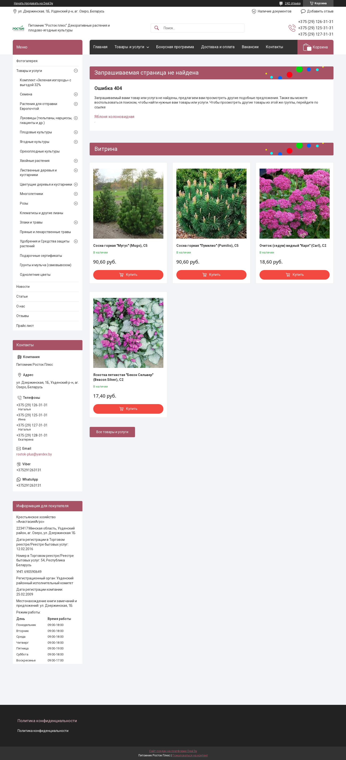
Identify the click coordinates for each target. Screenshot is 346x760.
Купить (131, 275)
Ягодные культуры (34, 142)
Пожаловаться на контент (190, 755)
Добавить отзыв (320, 11)
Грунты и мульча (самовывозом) (45, 265)
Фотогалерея (26, 61)
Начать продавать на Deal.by (33, 3)
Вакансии (250, 47)
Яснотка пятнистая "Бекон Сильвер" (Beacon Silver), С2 (123, 377)
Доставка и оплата (218, 47)
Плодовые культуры (36, 132)
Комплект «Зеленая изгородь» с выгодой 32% (45, 82)
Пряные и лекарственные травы (45, 232)
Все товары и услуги (112, 432)
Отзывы (22, 316)
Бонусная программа (175, 47)
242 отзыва (293, 3)
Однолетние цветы (35, 275)
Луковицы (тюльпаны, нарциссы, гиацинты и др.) (46, 120)
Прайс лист (25, 326)
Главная (100, 47)
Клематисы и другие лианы (41, 213)
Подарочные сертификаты (41, 256)
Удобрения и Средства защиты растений (44, 243)
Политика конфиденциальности (43, 731)
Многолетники (31, 194)
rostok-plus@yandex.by (34, 454)
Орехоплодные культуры (40, 151)
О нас (20, 306)
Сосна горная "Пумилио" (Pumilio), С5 (207, 245)
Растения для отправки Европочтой (38, 106)
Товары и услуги (129, 47)
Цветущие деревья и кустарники (46, 184)
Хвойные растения (34, 161)
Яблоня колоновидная (114, 116)
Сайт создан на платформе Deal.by (173, 751)
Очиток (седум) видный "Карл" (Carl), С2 (293, 245)
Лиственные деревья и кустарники (38, 172)
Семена (26, 94)
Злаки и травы (31, 222)
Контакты (274, 47)
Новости (23, 287)
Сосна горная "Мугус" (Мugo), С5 (120, 245)
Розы (24, 203)
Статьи (22, 296)
